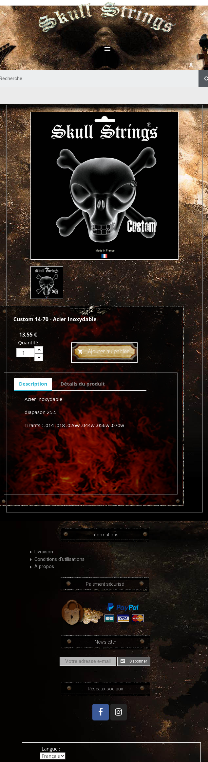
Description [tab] (33, 383)
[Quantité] (25, 352)
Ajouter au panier (103, 351)
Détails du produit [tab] (82, 383)
